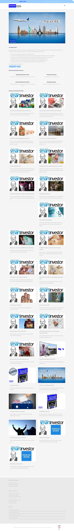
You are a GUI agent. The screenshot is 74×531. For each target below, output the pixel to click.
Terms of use (50, 527)
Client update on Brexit (14, 385)
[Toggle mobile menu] (64, 5)
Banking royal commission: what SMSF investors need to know (22, 247)
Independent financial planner (14, 512)
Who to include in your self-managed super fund (19, 359)
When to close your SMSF (44, 305)
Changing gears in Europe (44, 411)
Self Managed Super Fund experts (14, 499)
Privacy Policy (40, 527)
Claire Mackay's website (13, 501)
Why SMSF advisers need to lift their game (18, 331)
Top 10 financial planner (13, 517)
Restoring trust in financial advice (16, 463)
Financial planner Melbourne (13, 484)
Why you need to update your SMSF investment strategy (50, 110)
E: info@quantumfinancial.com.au (14, 493)
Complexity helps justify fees (44, 193)
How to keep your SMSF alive (15, 305)
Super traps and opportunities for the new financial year (20, 110)
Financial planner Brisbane (13, 486)
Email (50, 1)
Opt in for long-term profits (44, 437)
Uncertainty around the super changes (17, 411)
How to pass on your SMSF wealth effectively (48, 138)
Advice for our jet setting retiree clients (46, 385)
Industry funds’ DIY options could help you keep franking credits (22, 193)
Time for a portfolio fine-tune (15, 166)
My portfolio (58, 1)
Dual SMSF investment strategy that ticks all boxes (19, 138)
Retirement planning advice (14, 509)
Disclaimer (46, 527)
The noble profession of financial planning (18, 437)
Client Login (54, 1)
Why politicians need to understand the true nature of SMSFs (50, 166)
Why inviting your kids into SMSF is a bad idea (18, 277)
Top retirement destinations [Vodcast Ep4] (47, 359)
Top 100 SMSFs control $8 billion (45, 220)
